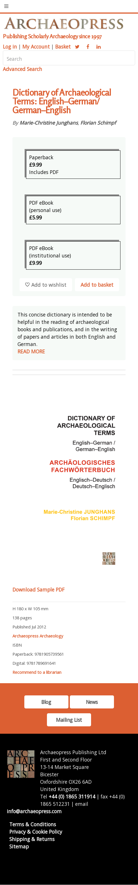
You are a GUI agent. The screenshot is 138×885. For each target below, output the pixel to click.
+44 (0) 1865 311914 (72, 796)
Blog (46, 702)
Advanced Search (22, 69)
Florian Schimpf (98, 122)
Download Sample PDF (38, 589)
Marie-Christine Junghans (49, 122)
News (92, 702)
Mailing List (69, 719)
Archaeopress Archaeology (37, 636)
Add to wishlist (45, 284)
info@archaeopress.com (34, 811)
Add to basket (97, 284)
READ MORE (31, 351)
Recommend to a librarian (36, 672)
